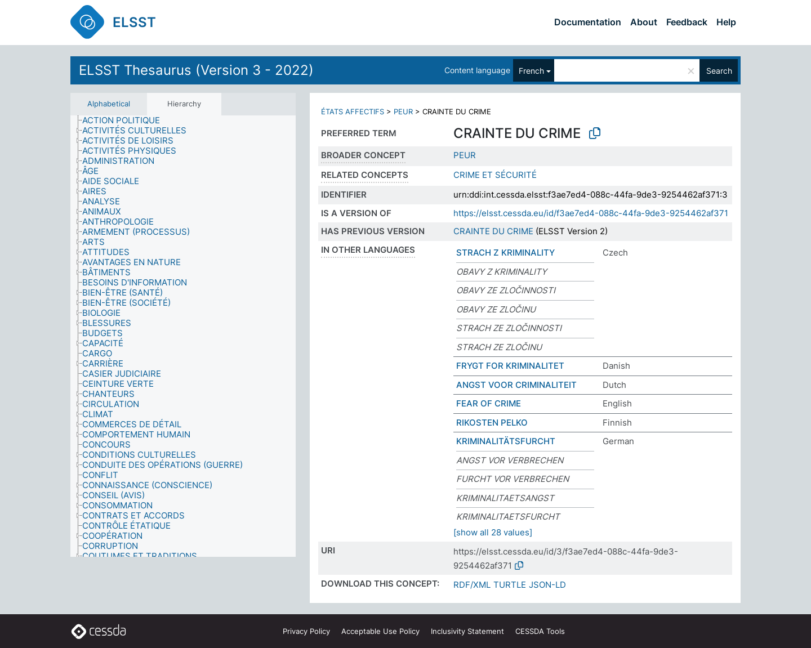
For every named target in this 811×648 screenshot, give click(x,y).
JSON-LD (547, 584)
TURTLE (509, 584)
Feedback (686, 22)
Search (719, 70)
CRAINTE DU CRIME (493, 231)
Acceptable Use (380, 631)
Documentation (587, 22)
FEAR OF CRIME (488, 403)
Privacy (306, 631)
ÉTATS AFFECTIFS (352, 111)
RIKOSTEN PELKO (492, 422)
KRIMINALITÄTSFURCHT (505, 441)
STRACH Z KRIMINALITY (505, 252)
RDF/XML (472, 584)
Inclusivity (467, 631)
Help (726, 22)
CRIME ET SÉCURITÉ (495, 174)
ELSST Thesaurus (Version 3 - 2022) (196, 70)
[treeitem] (126, 120)
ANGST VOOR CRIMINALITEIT (516, 384)
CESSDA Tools (540, 631)
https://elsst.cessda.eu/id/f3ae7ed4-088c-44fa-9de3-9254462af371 (590, 213)
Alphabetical (108, 103)
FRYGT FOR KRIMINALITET (510, 365)
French (531, 70)
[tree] (183, 336)
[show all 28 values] (492, 532)
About (643, 22)
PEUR (403, 111)
